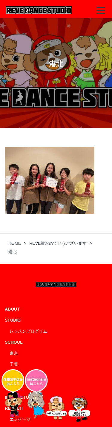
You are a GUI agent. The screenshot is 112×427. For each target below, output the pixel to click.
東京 (14, 353)
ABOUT (12, 309)
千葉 (14, 364)
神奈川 (16, 375)
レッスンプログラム (28, 331)
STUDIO (13, 320)
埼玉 (14, 386)
